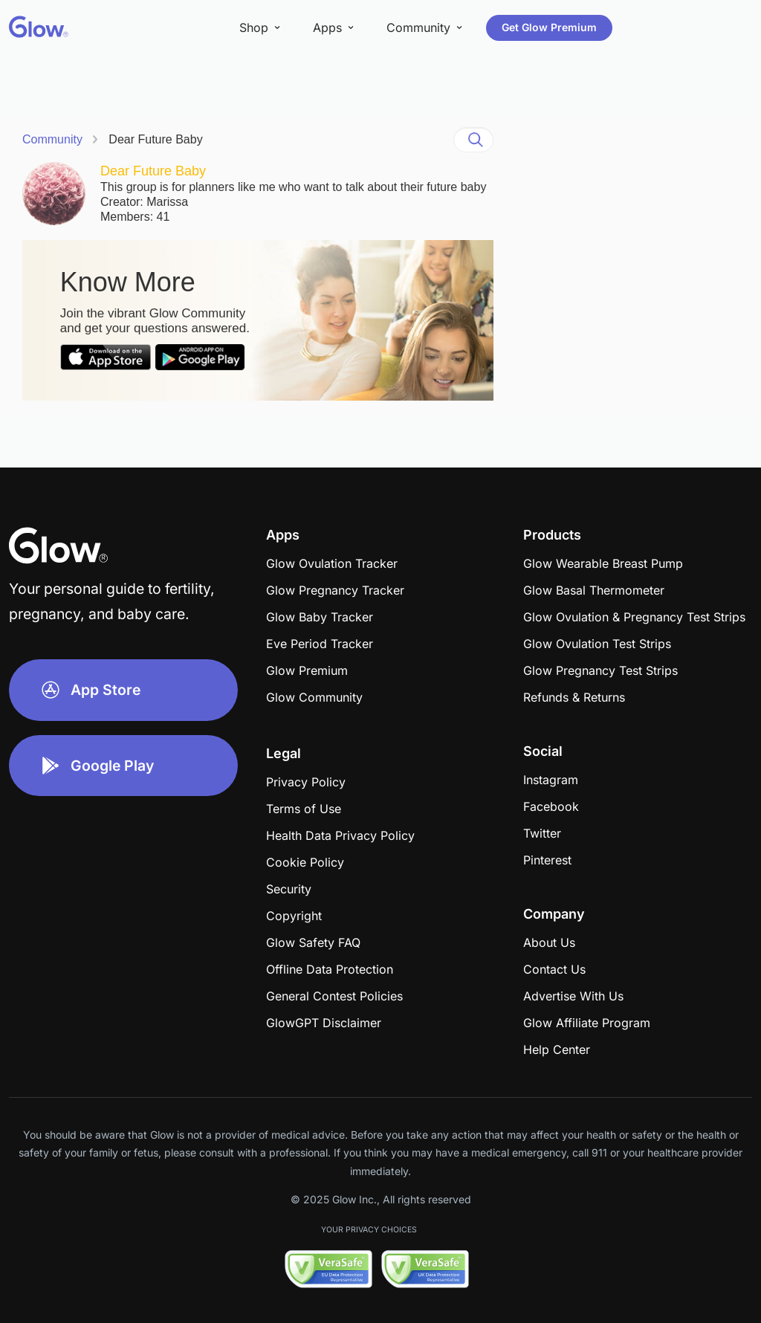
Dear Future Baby (155, 139)
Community (52, 139)
